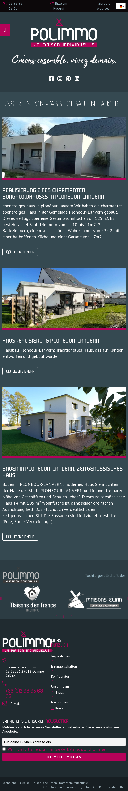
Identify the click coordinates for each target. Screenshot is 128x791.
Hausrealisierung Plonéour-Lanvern (50, 341)
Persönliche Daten (44, 783)
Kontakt (60, 708)
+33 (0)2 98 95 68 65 (24, 694)
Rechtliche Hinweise (16, 783)
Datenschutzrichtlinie (73, 783)
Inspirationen (60, 656)
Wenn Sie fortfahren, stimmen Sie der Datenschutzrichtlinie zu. (57, 749)
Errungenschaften (64, 666)
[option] (33, 598)
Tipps (59, 692)
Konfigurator (60, 676)
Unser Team (60, 686)
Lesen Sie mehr (20, 252)
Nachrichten (59, 702)
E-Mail (15, 703)
